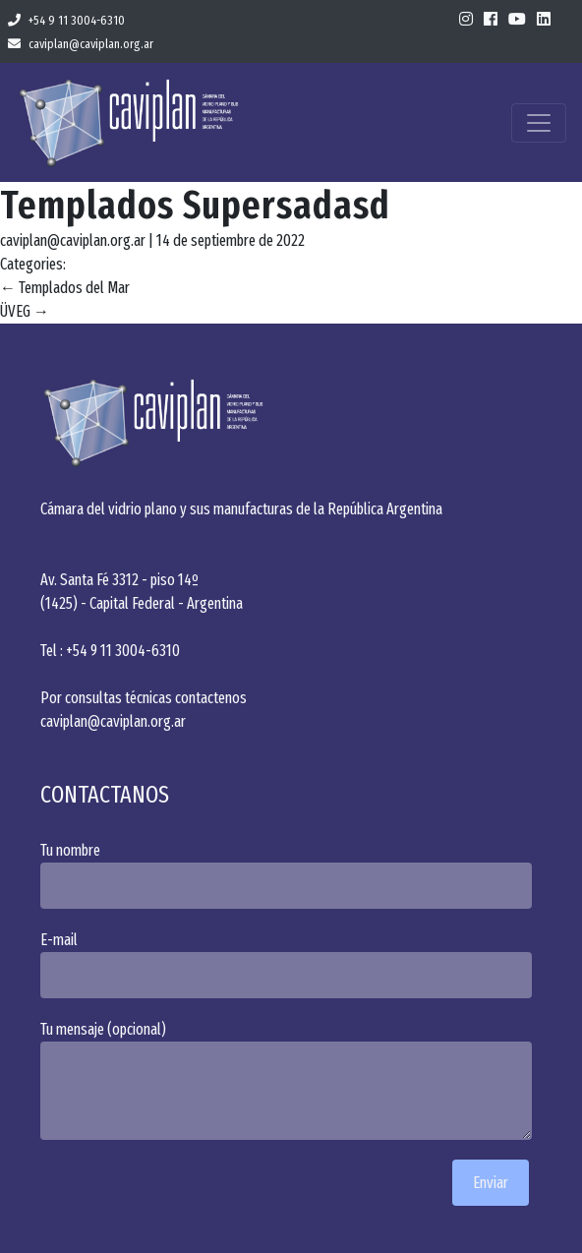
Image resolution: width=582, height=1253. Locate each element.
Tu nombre (291, 875)
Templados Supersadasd (195, 205)
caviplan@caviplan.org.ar (80, 43)
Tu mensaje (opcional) (291, 1080)
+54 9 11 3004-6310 (66, 20)
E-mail (291, 964)
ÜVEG (24, 311)
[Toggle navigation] (538, 123)
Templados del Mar (65, 287)
